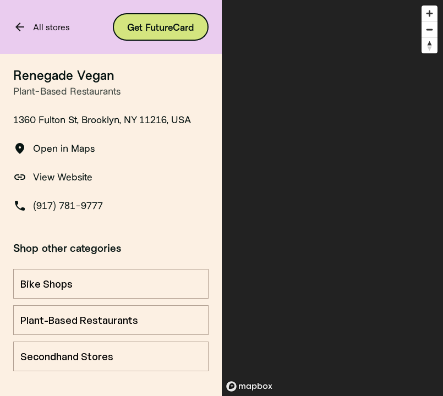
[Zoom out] (429, 29)
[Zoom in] (429, 13)
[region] (333, 198)
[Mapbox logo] (249, 386)
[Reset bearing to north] (429, 45)
